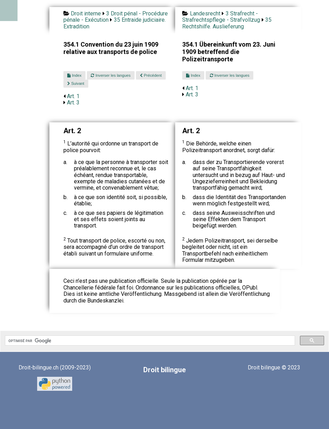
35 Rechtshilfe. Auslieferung (227, 22)
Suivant (75, 83)
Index (74, 75)
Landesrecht (205, 13)
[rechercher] (149, 341)
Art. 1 (73, 96)
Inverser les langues (110, 75)
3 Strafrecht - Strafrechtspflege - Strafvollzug (221, 16)
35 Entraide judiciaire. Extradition (114, 22)
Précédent (151, 75)
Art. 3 (73, 102)
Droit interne (86, 13)
